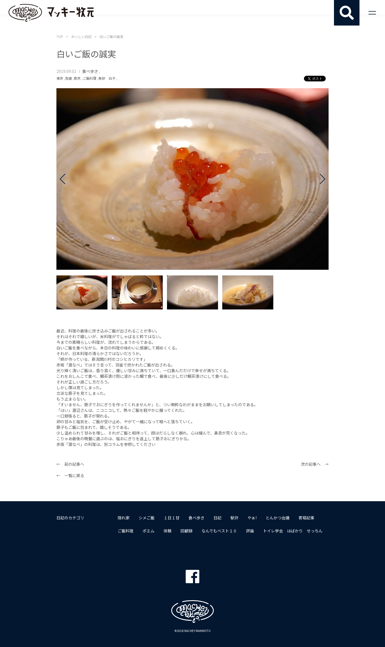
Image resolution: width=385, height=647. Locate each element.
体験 (168, 531)
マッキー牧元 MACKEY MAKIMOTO (51, 13)
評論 (250, 531)
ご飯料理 (89, 78)
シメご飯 (147, 517)
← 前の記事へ (70, 464)
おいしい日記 (81, 36)
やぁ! (252, 517)
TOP (59, 36)
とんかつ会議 (277, 517)
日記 (217, 517)
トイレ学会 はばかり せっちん (293, 531)
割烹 (77, 78)
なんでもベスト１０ (219, 531)
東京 (59, 78)
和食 (68, 78)
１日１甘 (171, 517)
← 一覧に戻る (70, 475)
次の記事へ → (315, 464)
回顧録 (186, 531)
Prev (65, 179)
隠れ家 (124, 517)
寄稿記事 (306, 517)
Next (320, 179)
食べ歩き (90, 71)
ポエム (149, 531)
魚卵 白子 (106, 78)
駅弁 (234, 517)
